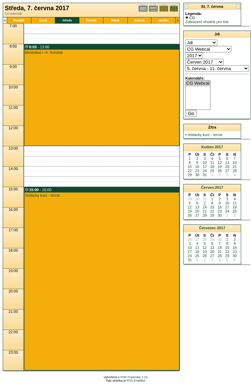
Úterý (43, 20)
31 (205, 175)
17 (205, 167)
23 (197, 171)
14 (235, 163)
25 (212, 171)
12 (220, 163)
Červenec (207, 228)
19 (220, 167)
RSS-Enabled (136, 380)
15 (190, 167)
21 (235, 167)
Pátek (115, 20)
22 (190, 171)
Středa (67, 20)
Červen (207, 187)
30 (197, 175)
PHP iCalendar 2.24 (134, 377)
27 (227, 171)
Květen (207, 147)
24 (205, 171)
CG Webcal (198, 83)
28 (235, 171)
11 (212, 163)
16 (197, 167)
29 (190, 175)
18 (212, 167)
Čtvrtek (91, 20)
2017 (219, 147)
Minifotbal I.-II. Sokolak (44, 52)
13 (227, 163)
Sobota (139, 20)
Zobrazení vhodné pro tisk (207, 22)
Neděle (164, 20)
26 (220, 171)
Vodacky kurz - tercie (42, 195)
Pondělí (19, 20)
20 (227, 167)
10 (205, 163)
